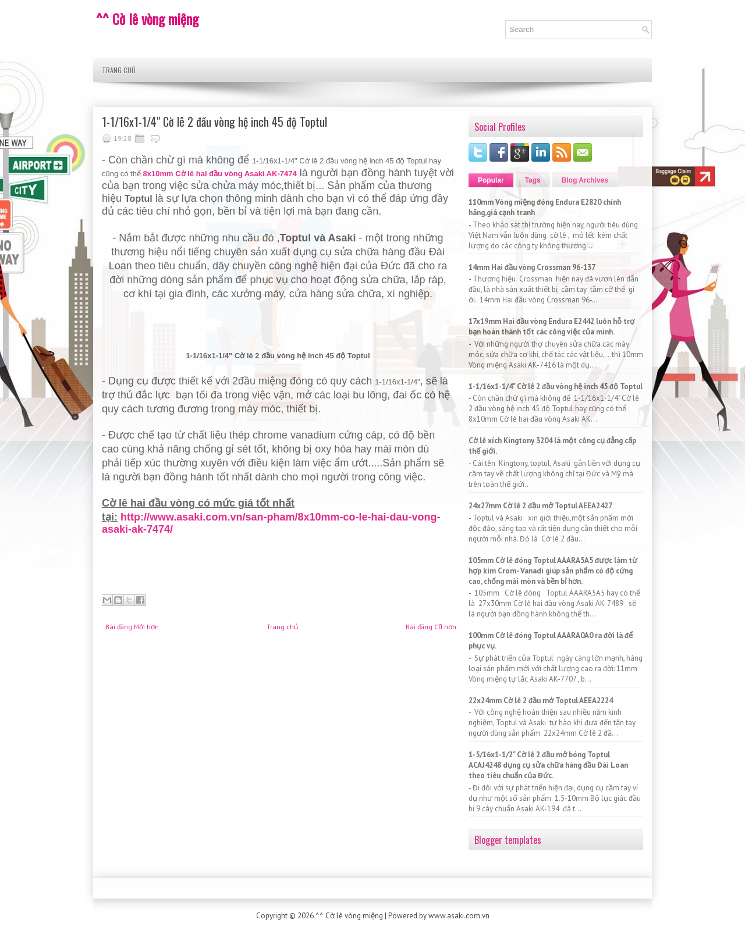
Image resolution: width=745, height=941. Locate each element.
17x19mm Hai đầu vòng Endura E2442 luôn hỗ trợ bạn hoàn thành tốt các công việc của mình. (551, 326)
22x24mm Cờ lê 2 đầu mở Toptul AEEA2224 (541, 700)
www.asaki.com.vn (458, 916)
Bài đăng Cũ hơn (431, 626)
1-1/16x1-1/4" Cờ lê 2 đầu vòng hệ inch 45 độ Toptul (214, 121)
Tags (533, 180)
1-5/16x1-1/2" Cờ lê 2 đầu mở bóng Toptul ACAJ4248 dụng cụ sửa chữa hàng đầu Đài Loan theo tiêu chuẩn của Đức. (548, 765)
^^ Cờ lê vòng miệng (147, 18)
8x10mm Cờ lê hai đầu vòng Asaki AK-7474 (220, 173)
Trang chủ (119, 70)
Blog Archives (585, 180)
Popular (491, 180)
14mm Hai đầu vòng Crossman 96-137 (532, 267)
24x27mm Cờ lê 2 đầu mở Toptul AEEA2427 (540, 506)
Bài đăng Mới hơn (132, 626)
